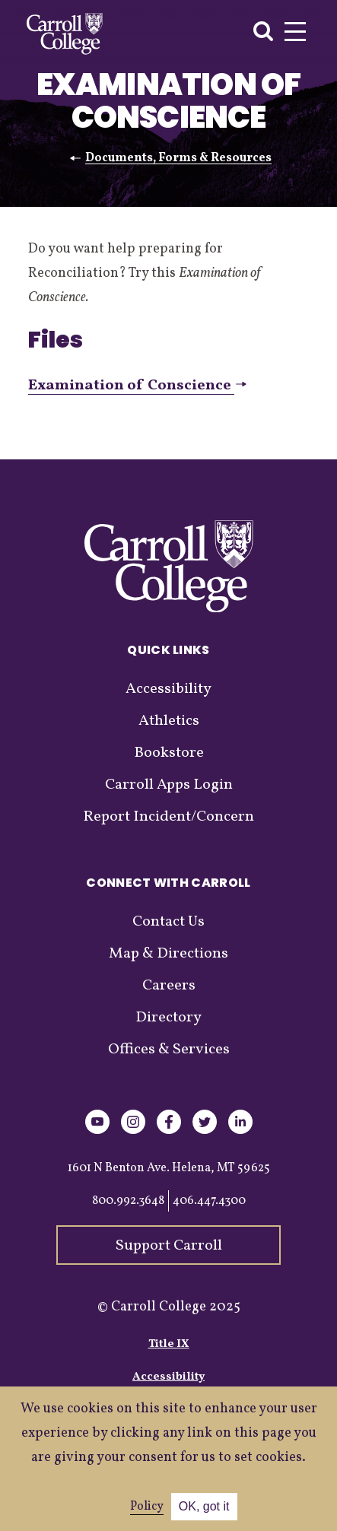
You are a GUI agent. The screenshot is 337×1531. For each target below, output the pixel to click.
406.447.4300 (209, 1201)
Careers (169, 985)
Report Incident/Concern (168, 816)
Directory (168, 1017)
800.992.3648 (128, 1201)
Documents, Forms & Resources (178, 158)
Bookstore (169, 753)
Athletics (168, 721)
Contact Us (168, 921)
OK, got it (204, 1506)
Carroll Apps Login (169, 785)
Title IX (168, 1344)
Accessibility (168, 689)
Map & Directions (168, 953)
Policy (147, 1506)
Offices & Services (169, 1049)
